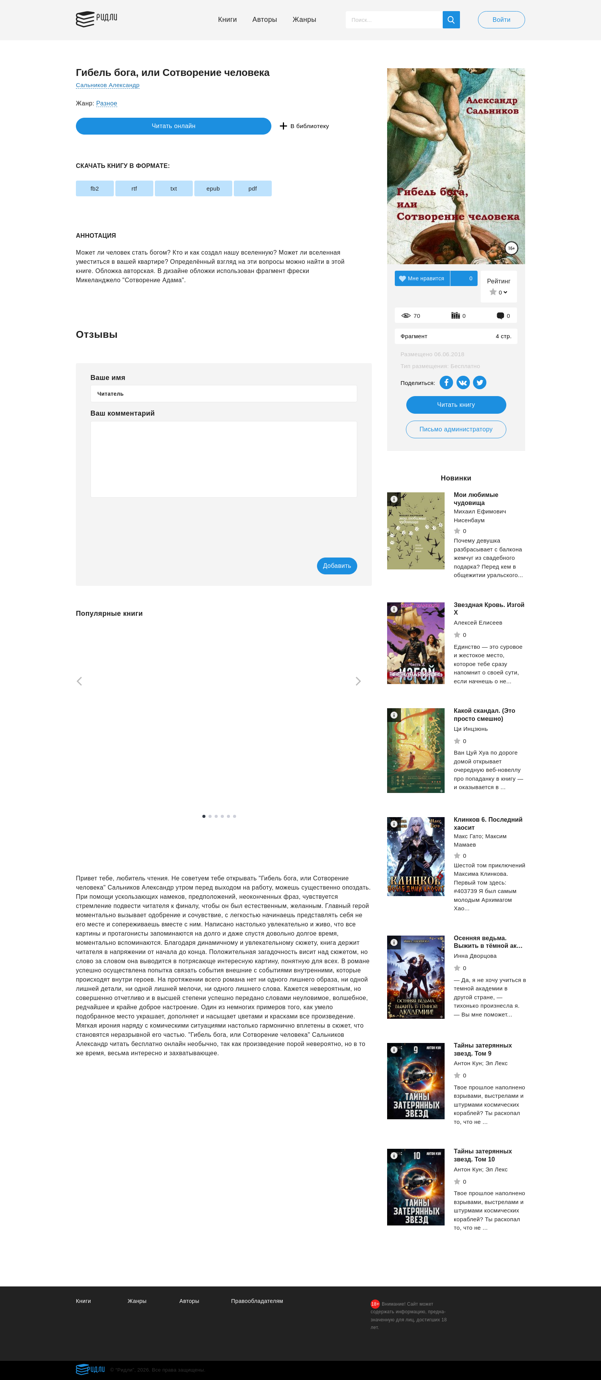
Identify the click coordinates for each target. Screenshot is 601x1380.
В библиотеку (194, 126)
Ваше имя (107, 378)
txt (195, 188)
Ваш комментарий (122, 413)
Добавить (326, 566)
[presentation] (148, 522)
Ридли (111, 17)
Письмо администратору (456, 429)
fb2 (99, 188)
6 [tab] (234, 817)
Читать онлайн (111, 126)
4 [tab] (222, 817)
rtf (147, 188)
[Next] (361, 682)
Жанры (305, 19)
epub (243, 188)
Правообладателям (258, 1301)
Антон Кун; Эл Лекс (481, 1063)
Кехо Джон (90, 763)
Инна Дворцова (475, 955)
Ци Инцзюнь (471, 728)
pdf (291, 188)
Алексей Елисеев (478, 622)
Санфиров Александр (213, 759)
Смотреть (105, 782)
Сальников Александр (109, 85)
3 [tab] (216, 817)
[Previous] (76, 682)
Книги (227, 19)
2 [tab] (210, 817)
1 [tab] (203, 817)
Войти (502, 19)
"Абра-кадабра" (311, 763)
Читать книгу (456, 404)
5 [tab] (228, 817)
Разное (106, 103)
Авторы (265, 19)
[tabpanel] (112, 711)
